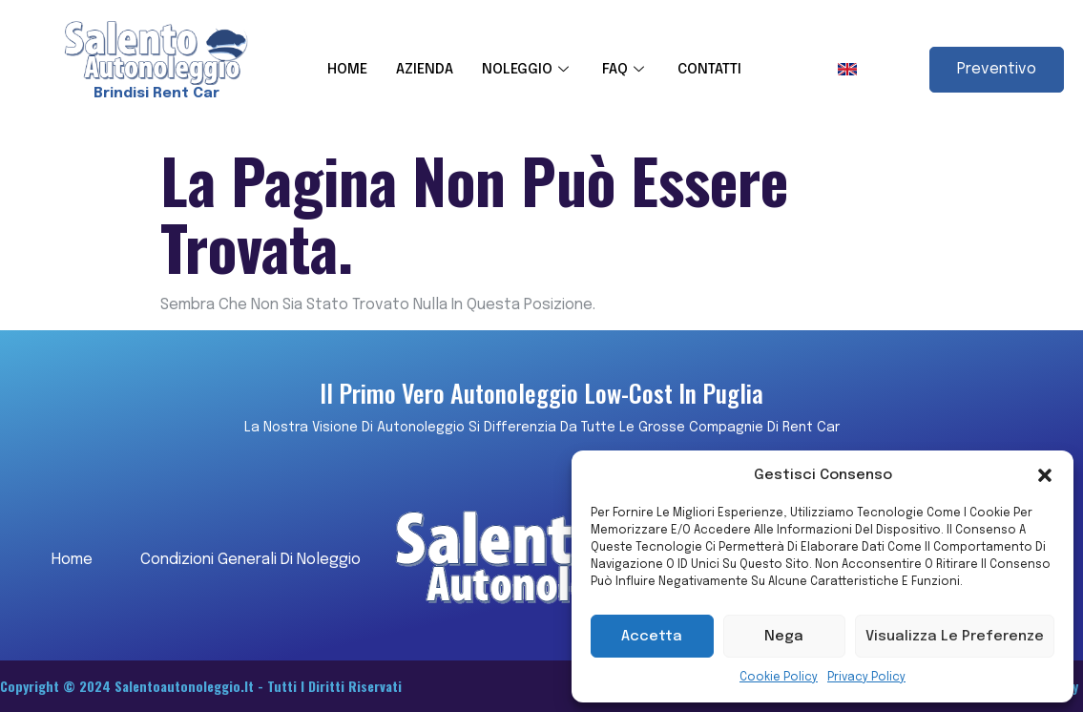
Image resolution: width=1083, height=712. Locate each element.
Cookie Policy (778, 677)
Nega (783, 636)
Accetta (651, 636)
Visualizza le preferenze (954, 636)
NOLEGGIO (527, 69)
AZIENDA (424, 69)
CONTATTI (709, 69)
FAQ (625, 69)
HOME (347, 69)
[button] (1044, 475)
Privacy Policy (866, 677)
